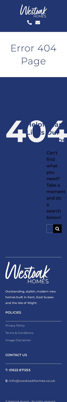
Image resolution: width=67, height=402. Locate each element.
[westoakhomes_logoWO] (33, 6)
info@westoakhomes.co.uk (32, 381)
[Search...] (49, 228)
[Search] (57, 228)
